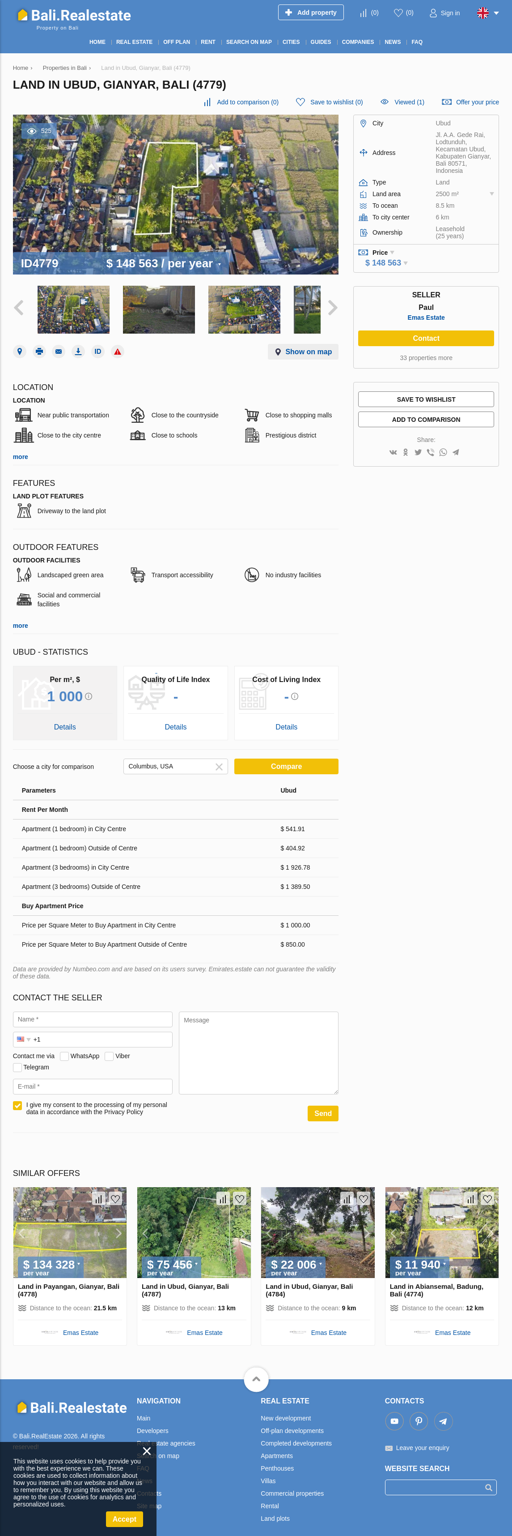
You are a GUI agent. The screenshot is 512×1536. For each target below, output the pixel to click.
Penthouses (277, 1459)
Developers (153, 1422)
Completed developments (296, 1434)
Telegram (36, 1058)
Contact (426, 338)
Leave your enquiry (422, 1439)
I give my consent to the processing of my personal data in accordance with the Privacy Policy (96, 1100)
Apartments (277, 1447)
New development (286, 1409)
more (20, 448)
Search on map (158, 1447)
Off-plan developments (292, 1422)
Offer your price (477, 102)
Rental (270, 1497)
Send (323, 1105)
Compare (286, 758)
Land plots (275, 1510)
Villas (268, 1472)
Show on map (308, 343)
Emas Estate (426, 317)
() (375, 12)
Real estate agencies (166, 1434)
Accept (124, 1519)
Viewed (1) (410, 102)
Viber (122, 1047)
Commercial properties (292, 1485)
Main (143, 1409)
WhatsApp (85, 1047)
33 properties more (426, 357)
